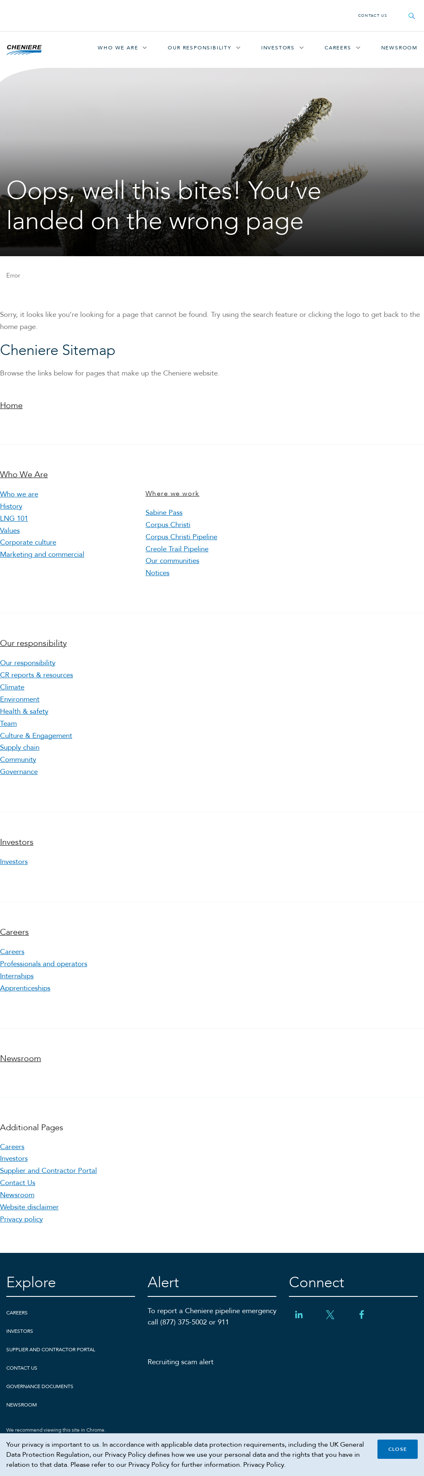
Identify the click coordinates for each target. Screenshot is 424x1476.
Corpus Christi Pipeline (181, 537)
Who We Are (118, 47)
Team (8, 723)
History (11, 506)
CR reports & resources (36, 675)
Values (10, 530)
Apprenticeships (25, 988)
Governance (19, 772)
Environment (19, 699)
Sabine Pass (164, 512)
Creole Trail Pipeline (177, 549)
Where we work (173, 493)
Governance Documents (39, 1386)
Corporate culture (28, 542)
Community (18, 759)
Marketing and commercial (42, 554)
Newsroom (399, 47)
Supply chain (19, 747)
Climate (12, 687)
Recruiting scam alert (180, 1362)
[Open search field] (412, 15)
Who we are (19, 494)
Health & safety (24, 711)
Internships (17, 976)
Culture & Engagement (36, 736)
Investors (278, 47)
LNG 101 (14, 518)
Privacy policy (21, 1219)
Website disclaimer (29, 1207)
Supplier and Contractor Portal (48, 1170)
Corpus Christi (168, 525)
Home (11, 405)
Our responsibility (199, 47)
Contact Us (373, 15)
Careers (338, 47)
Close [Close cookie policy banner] (397, 1449)
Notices (157, 573)
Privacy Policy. (264, 1464)
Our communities (172, 561)
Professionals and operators (43, 964)
